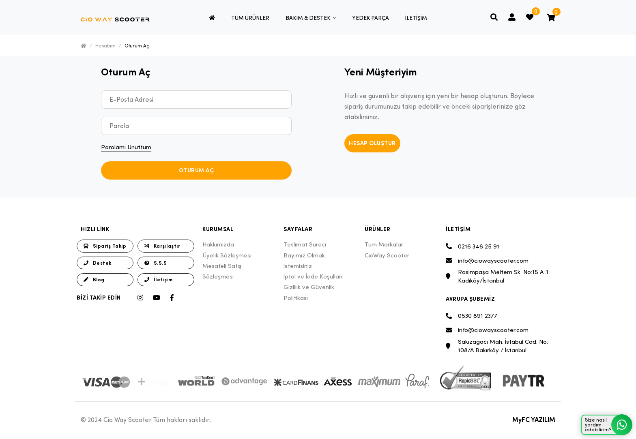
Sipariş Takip (105, 246)
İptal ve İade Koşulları (313, 276)
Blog (94, 280)
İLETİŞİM (416, 17)
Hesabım (105, 46)
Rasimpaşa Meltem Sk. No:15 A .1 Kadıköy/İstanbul (497, 276)
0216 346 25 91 (472, 246)
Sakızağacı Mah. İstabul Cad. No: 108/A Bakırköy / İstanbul (497, 346)
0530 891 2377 (471, 316)
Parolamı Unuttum (126, 147)
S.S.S (155, 263)
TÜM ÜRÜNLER (250, 17)
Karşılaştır (162, 246)
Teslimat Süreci (305, 244)
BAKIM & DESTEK (308, 17)
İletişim (158, 280)
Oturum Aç (137, 46)
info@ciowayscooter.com (487, 260)
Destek (98, 263)
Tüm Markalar (384, 244)
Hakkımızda (218, 244)
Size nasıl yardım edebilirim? (608, 425)
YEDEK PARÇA (370, 17)
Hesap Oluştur (372, 143)
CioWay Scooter (387, 255)
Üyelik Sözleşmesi (226, 255)
